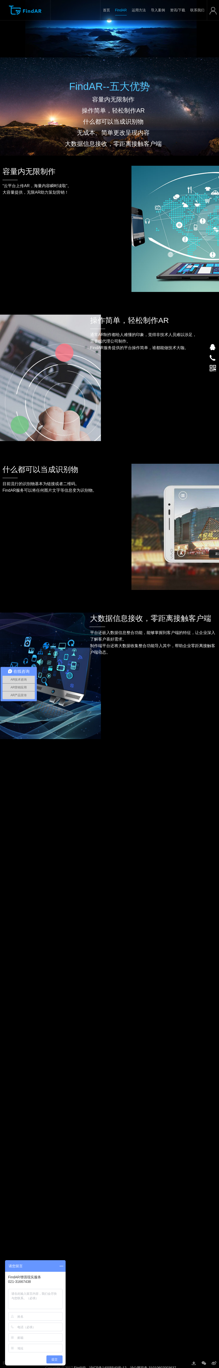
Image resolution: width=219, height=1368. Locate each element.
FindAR (121, 10)
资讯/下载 (177, 10)
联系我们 (197, 10)
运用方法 (139, 10)
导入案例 (158, 10)
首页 (106, 10)
